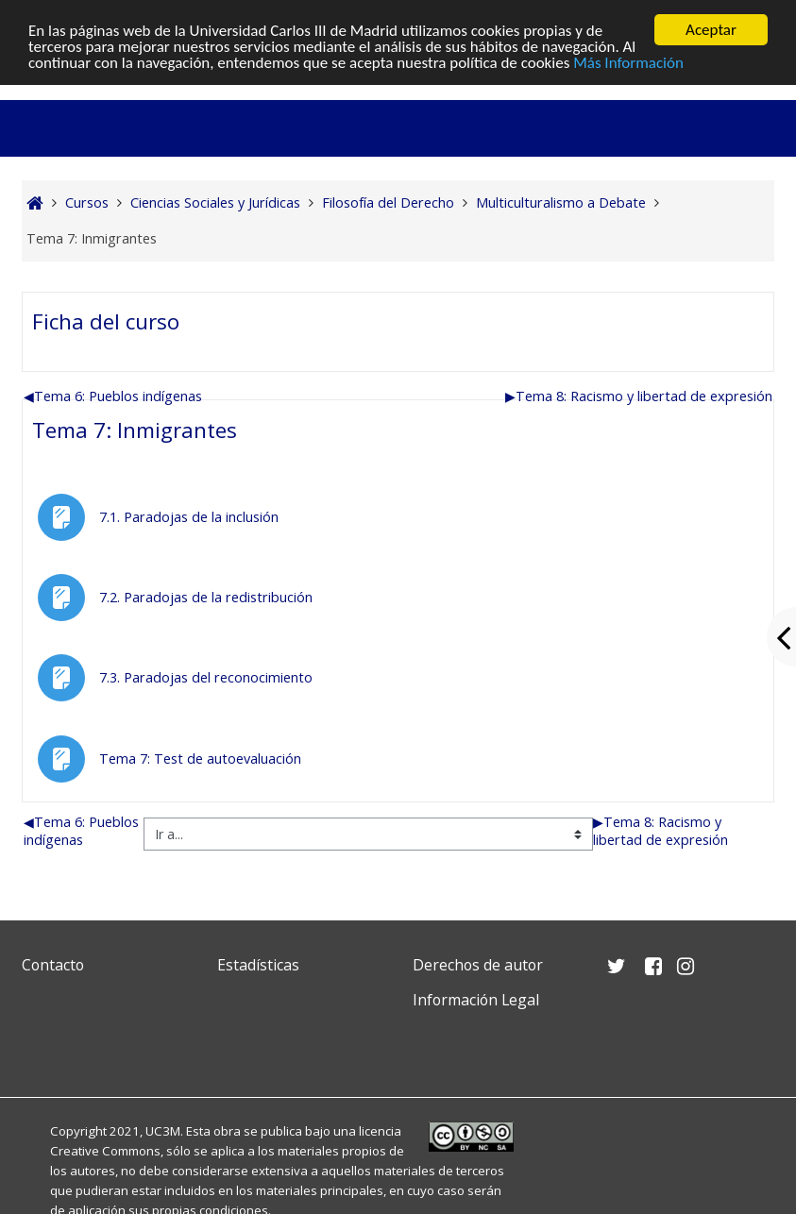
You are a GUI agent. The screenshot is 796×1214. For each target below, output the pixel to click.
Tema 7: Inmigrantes (134, 430)
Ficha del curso (105, 321)
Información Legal (476, 999)
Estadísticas (258, 964)
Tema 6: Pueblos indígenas (113, 396)
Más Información (628, 62)
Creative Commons (105, 1150)
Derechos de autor (478, 964)
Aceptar (711, 30)
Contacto (53, 964)
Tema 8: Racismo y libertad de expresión (638, 396)
